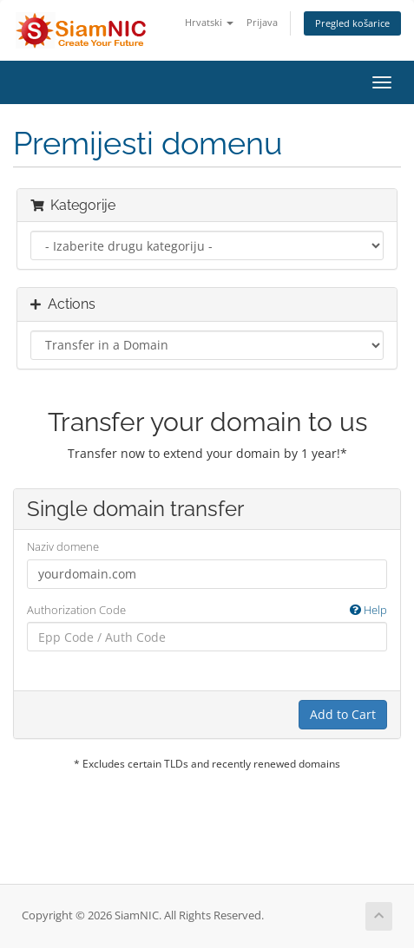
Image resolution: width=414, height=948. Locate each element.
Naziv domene (63, 546)
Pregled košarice (352, 22)
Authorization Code (207, 610)
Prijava (262, 22)
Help (368, 610)
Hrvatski (209, 22)
